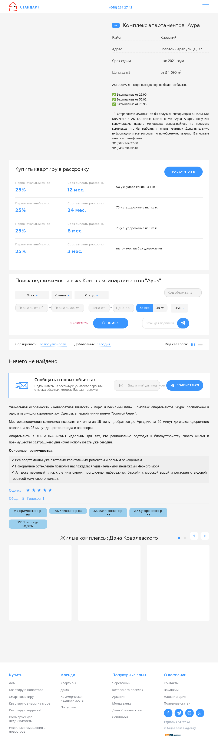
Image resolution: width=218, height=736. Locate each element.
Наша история (175, 696)
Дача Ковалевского (127, 710)
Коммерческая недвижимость (72, 698)
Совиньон (120, 717)
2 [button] (185, 538)
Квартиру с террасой (25, 710)
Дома (65, 690)
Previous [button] (194, 536)
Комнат (62, 295)
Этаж (32, 295)
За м (160, 308)
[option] (40, 583)
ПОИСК (113, 323)
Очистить (80, 323)
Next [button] (205, 536)
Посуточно (69, 707)
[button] (179, 308)
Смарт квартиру (21, 696)
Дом (12, 683)
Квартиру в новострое (26, 690)
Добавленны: (84, 344)
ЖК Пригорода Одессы (28, 524)
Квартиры (68, 683)
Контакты (171, 683)
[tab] (193, 344)
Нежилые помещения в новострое (27, 729)
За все (144, 308)
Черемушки (121, 683)
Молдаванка (122, 703)
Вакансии (171, 690)
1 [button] (179, 538)
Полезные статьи (177, 703)
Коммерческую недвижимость (20, 719)
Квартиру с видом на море (29, 703)
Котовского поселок (127, 690)
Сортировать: (26, 344)
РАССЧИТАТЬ (183, 171)
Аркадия (118, 696)
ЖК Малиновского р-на (108, 512)
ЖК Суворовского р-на (148, 512)
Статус (91, 295)
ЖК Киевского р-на (68, 511)
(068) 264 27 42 (120, 7)
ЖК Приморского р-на (28, 512)
